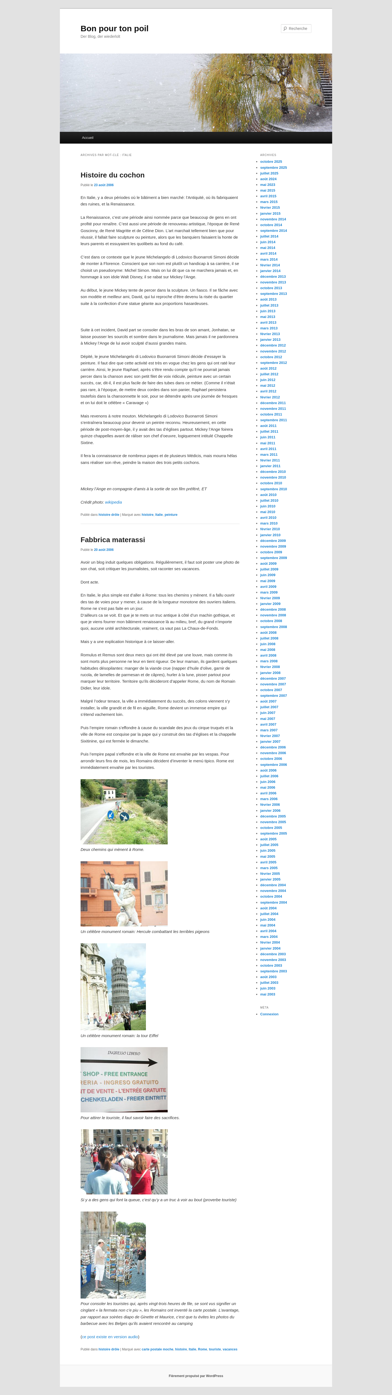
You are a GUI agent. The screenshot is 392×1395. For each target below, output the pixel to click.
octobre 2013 (271, 288)
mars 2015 (269, 202)
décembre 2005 (273, 816)
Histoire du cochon (113, 175)
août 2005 (268, 839)
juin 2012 (267, 380)
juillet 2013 (269, 305)
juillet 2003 (269, 983)
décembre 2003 (273, 954)
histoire (148, 515)
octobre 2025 (271, 162)
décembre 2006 (273, 747)
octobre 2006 (271, 759)
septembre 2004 (273, 902)
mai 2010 (267, 512)
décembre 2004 (273, 885)
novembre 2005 (273, 822)
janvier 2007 (270, 741)
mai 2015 (267, 190)
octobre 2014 (271, 225)
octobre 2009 (271, 552)
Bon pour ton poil (115, 28)
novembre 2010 (273, 477)
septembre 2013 (273, 294)
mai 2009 (267, 581)
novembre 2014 (273, 219)
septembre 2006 (273, 765)
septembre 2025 (273, 168)
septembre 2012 (273, 363)
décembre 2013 (273, 276)
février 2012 (270, 397)
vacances (230, 1349)
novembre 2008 (273, 615)
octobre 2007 (271, 690)
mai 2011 (267, 443)
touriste (215, 1349)
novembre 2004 (273, 891)
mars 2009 (269, 592)
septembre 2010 (273, 489)
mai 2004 (267, 925)
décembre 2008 (273, 609)
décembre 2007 (273, 678)
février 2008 (270, 667)
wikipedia (113, 502)
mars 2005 (269, 868)
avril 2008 (268, 655)
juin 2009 (267, 575)
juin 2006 (267, 782)
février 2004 (270, 942)
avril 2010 (268, 518)
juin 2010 (267, 506)
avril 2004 (268, 931)
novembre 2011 (273, 409)
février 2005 (270, 874)
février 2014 (270, 265)
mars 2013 (269, 328)
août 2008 (268, 633)
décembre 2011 (273, 403)
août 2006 (268, 770)
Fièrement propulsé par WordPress (196, 1376)
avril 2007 (268, 724)
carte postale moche (157, 1349)
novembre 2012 (273, 351)
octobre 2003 (271, 965)
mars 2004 (269, 937)
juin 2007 (267, 713)
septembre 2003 (273, 971)
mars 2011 (269, 454)
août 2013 (268, 299)
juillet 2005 (269, 845)
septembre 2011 (273, 420)
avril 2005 (268, 862)
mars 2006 (269, 799)
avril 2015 (268, 196)
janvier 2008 (270, 673)
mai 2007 (267, 719)
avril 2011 (268, 449)
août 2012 (268, 368)
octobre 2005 (271, 828)
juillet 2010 (269, 500)
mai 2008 (267, 650)
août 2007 (268, 701)
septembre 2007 (273, 696)
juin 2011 (267, 437)
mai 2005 (267, 856)
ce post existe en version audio (110, 1336)
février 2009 (270, 598)
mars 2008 (269, 661)
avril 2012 (268, 391)
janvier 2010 (270, 535)
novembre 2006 (273, 753)
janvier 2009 (270, 604)
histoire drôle (109, 515)
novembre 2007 (273, 684)
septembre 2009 (273, 558)
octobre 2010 (271, 483)
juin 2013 (267, 311)
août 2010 (268, 495)
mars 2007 (269, 730)
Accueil (87, 138)
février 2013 (270, 334)
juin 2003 (267, 988)
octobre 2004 (271, 896)
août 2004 (268, 908)
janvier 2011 (270, 466)
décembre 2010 (273, 472)
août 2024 (268, 179)
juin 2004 (267, 919)
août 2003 (268, 977)
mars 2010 (269, 523)
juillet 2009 (269, 569)
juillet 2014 (269, 236)
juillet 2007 (269, 707)
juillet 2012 (269, 374)
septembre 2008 (273, 627)
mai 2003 (267, 994)
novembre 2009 (273, 546)
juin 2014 (267, 242)
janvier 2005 (270, 879)
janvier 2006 (270, 811)
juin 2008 (267, 644)
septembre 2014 (273, 231)
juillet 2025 (269, 173)
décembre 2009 (273, 541)
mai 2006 (267, 787)
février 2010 (270, 529)
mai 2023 (267, 185)
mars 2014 (269, 259)
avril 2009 (268, 587)
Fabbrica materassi (113, 540)
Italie (159, 515)
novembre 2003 (273, 960)
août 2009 (268, 563)
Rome (202, 1349)
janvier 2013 (270, 340)
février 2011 (270, 460)
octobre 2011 (271, 414)
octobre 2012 (271, 357)
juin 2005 (267, 850)
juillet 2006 (269, 776)
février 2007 (270, 736)
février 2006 (270, 805)
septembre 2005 (273, 833)
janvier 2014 (270, 271)
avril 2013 (268, 322)
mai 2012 (267, 385)
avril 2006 (268, 793)
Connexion (269, 1014)
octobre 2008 (271, 621)
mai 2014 (267, 248)
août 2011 (268, 426)
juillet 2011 (269, 431)
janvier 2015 (270, 213)
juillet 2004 (269, 914)
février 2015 (270, 207)
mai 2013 (267, 317)
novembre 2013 (273, 282)
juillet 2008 (269, 638)
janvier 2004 (270, 948)
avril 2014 (268, 253)
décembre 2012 (273, 345)
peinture (171, 515)
